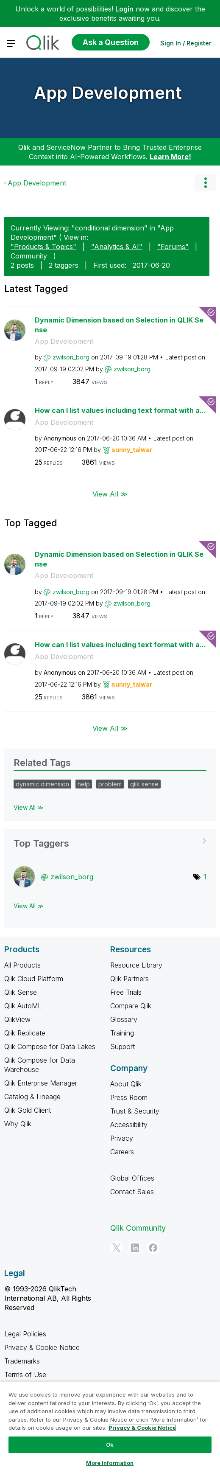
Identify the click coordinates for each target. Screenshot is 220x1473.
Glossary (123, 1019)
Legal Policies (25, 1334)
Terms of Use (25, 1374)
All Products (22, 965)
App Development (108, 93)
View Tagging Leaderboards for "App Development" (110, 840)
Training (122, 1033)
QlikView (17, 1019)
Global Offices (132, 1178)
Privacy (121, 1138)
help (84, 784)
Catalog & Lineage (32, 1096)
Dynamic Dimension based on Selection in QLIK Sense (119, 325)
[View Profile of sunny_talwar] (131, 449)
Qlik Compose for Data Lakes (49, 1046)
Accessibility (129, 1124)
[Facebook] (153, 1247)
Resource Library (136, 965)
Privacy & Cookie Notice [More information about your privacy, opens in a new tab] (142, 1427)
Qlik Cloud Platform (33, 978)
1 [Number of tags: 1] (204, 877)
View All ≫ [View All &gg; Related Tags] (29, 807)
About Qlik (126, 1084)
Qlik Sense (20, 992)
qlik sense (144, 784)
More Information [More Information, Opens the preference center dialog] (110, 1462)
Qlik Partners (129, 978)
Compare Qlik (130, 1006)
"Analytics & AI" (116, 246)
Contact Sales (132, 1191)
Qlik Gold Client (27, 1110)
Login (124, 9)
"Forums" (173, 246)
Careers (122, 1152)
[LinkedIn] (134, 1247)
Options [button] (205, 182)
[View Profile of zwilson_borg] (71, 357)
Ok (110, 1444)
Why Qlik (17, 1123)
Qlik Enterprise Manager (40, 1083)
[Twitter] (116, 1247)
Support (122, 1046)
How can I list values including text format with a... (120, 410)
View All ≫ (110, 494)
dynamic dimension (42, 784)
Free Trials (126, 992)
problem (110, 784)
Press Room (129, 1097)
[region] (110, 1427)
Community (29, 256)
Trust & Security (134, 1111)
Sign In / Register (186, 43)
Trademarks (22, 1361)
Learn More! (170, 156)
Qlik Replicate (24, 1033)
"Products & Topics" (43, 246)
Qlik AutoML (23, 1006)
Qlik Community (138, 1227)
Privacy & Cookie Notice (42, 1347)
